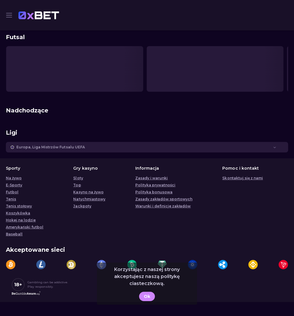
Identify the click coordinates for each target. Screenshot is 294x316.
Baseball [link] (14, 234)
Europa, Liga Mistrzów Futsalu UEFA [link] (50, 147)
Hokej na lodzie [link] (21, 220)
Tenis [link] (11, 199)
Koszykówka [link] (18, 213)
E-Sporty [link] (14, 185)
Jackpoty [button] (82, 206)
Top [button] (77, 185)
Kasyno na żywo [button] (88, 192)
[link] (38, 15)
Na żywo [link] (14, 178)
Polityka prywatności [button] (155, 185)
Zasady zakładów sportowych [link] (164, 199)
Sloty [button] (78, 178)
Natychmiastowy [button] (89, 199)
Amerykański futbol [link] (24, 227)
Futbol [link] (12, 192)
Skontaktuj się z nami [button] (242, 178)
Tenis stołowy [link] (19, 206)
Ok (147, 296)
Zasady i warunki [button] (151, 178)
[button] (147, 147)
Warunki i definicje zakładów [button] (163, 206)
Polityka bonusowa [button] (153, 192)
